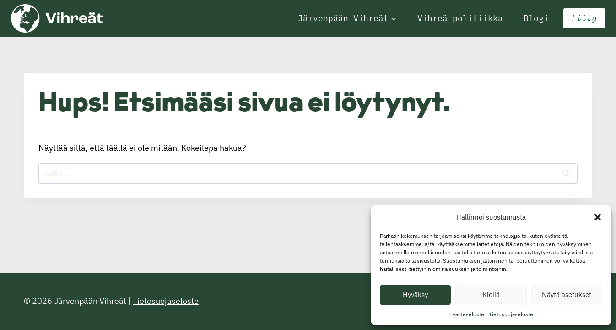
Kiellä (491, 294)
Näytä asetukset (566, 294)
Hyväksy (415, 294)
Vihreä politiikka (460, 18)
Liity (584, 18)
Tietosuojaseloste (511, 314)
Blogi (536, 18)
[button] (597, 217)
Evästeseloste (466, 314)
